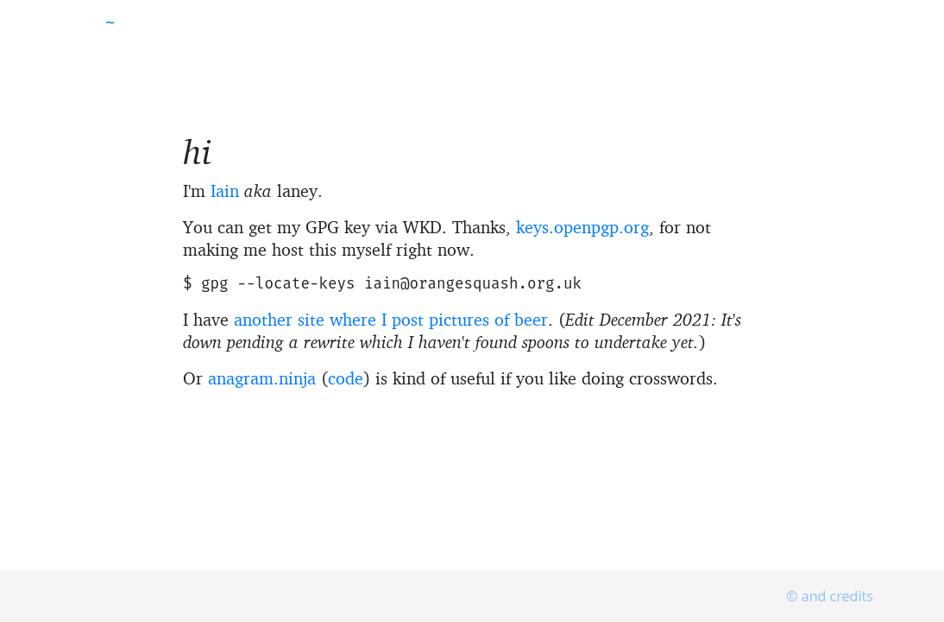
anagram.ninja (262, 378)
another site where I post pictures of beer (391, 319)
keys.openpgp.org (582, 227)
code (345, 378)
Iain (225, 190)
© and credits (829, 596)
